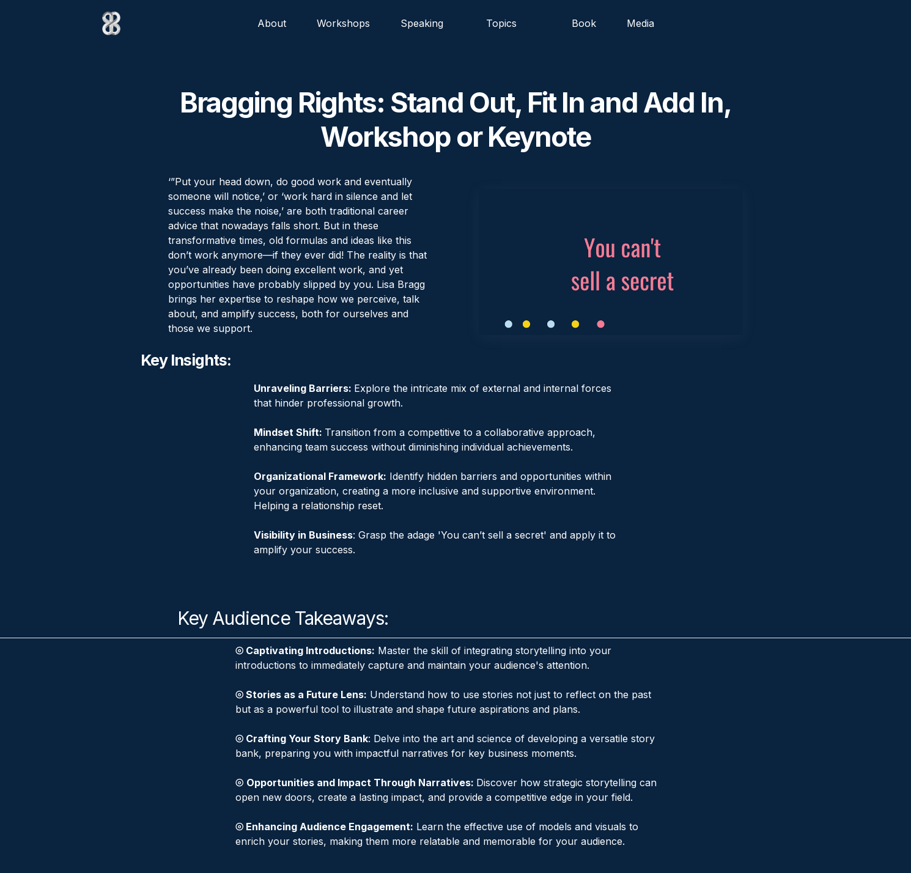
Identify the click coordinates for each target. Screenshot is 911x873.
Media (640, 23)
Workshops (343, 23)
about (271, 23)
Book (584, 23)
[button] (507, 23)
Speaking (421, 23)
